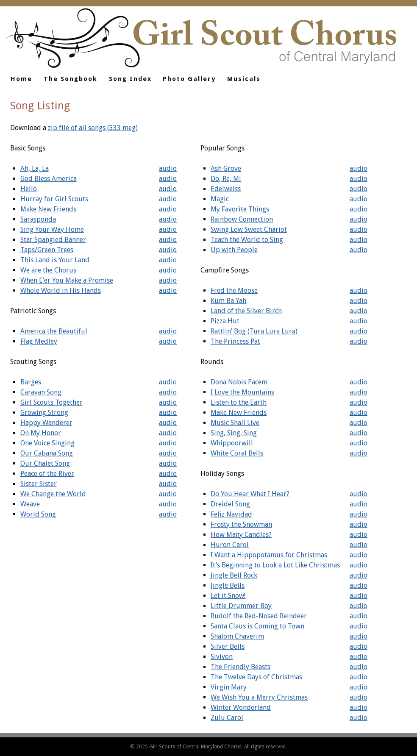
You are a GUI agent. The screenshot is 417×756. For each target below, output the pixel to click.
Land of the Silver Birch (246, 311)
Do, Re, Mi (226, 179)
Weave (30, 504)
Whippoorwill (232, 443)
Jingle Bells (228, 585)
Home (21, 79)
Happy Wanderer (46, 423)
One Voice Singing (47, 443)
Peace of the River (47, 474)
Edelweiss (226, 189)
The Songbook (70, 79)
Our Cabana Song (46, 453)
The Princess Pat (235, 341)
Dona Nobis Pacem (239, 382)
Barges (30, 382)
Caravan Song (40, 392)
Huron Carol (230, 545)
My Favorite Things (240, 209)
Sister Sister (38, 484)
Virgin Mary (229, 687)
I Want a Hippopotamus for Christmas (269, 555)
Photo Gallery (189, 79)
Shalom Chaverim (237, 636)
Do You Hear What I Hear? (250, 494)
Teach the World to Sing (247, 240)
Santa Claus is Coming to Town (257, 626)
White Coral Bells (237, 453)
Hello (28, 189)
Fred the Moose (234, 290)
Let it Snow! (228, 596)
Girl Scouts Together (51, 402)
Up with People (234, 250)
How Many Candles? (241, 535)
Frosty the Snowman (241, 524)
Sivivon (222, 657)
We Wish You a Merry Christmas (259, 697)
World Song (38, 514)
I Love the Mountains (242, 392)
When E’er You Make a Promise (66, 280)
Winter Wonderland (241, 707)
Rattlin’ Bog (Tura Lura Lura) (254, 331)
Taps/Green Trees (46, 250)
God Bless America (48, 179)
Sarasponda (38, 219)
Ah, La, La (34, 168)
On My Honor (40, 433)
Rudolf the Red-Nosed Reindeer (259, 616)
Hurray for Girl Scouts (54, 199)
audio (168, 168)
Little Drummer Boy (241, 606)
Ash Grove (226, 168)
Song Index (130, 79)
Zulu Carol (227, 718)
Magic (220, 199)
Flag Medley (38, 341)
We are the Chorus (48, 270)
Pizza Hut (225, 321)
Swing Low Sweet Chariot (249, 229)
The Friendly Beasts (240, 667)
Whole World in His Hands (60, 290)
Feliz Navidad (231, 514)
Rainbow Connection (242, 219)
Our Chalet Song (45, 463)
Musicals (244, 79)
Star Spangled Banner (53, 240)
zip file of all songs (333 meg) (93, 128)
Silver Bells (228, 646)
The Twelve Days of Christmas (256, 677)
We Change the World (53, 494)
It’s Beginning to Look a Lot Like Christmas (275, 565)
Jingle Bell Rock (234, 575)
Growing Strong (44, 413)
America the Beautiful (53, 331)
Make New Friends (48, 209)
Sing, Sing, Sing (234, 433)
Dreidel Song (230, 504)
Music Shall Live (235, 423)
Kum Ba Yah (228, 301)
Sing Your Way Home (52, 229)
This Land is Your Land (54, 260)
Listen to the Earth (239, 402)
